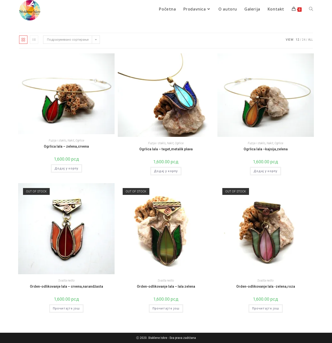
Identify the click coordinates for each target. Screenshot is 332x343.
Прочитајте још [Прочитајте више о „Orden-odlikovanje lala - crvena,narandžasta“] (66, 308)
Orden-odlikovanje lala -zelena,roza (265, 286)
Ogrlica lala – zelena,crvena (66, 146)
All (310, 39)
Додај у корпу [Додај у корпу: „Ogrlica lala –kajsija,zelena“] (265, 171)
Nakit (71, 140)
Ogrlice (79, 140)
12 (297, 39)
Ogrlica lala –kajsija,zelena (266, 149)
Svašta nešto (66, 280)
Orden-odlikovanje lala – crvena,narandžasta (66, 286)
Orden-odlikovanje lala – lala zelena (166, 286)
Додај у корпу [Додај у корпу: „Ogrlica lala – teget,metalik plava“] (166, 171)
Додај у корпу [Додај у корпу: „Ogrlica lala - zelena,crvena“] (66, 168)
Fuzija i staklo (57, 140)
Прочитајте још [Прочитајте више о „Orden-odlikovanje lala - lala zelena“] (166, 308)
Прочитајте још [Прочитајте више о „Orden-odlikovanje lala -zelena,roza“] (265, 308)
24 (303, 39)
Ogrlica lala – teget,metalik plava (166, 149)
